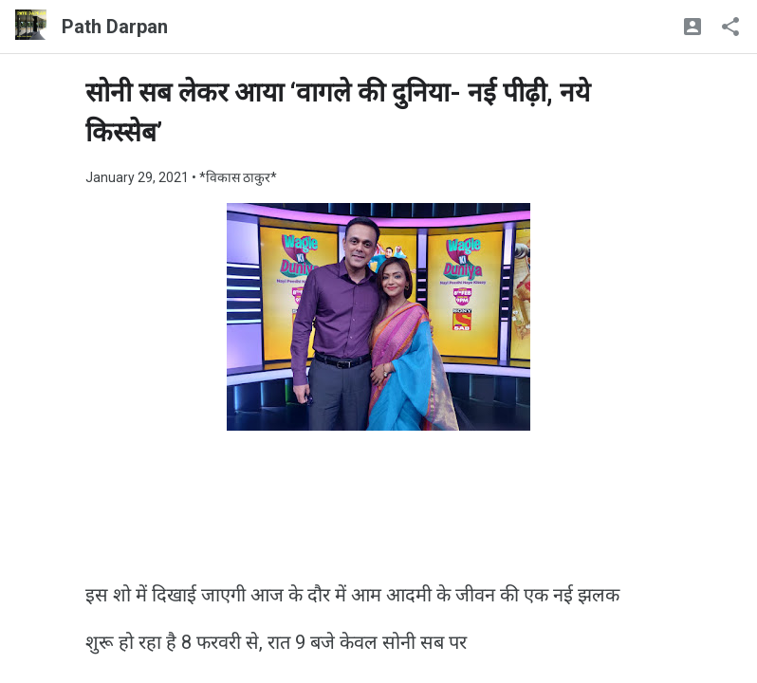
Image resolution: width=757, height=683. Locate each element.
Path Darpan (115, 26)
